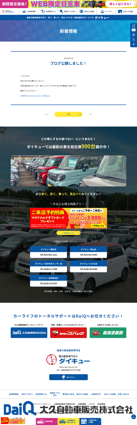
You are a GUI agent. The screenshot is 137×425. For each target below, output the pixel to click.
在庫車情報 (29, 11)
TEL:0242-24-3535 (48, 281)
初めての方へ (27, 394)
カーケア (106, 11)
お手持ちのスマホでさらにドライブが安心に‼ (37, 91)
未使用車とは (48, 11)
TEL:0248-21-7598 (48, 267)
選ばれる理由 (86, 11)
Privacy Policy (77, 413)
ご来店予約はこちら (68, 231)
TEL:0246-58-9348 (88, 267)
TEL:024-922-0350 (88, 253)
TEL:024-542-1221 (48, 253)
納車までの (55, 394)
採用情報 (101, 404)
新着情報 (82, 404)
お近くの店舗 (125, 11)
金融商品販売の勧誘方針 (64, 404)
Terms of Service (92, 413)
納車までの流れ (67, 11)
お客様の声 (96, 394)
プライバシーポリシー (41, 404)
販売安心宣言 (68, 394)
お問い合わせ (70, 377)
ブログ (92, 404)
